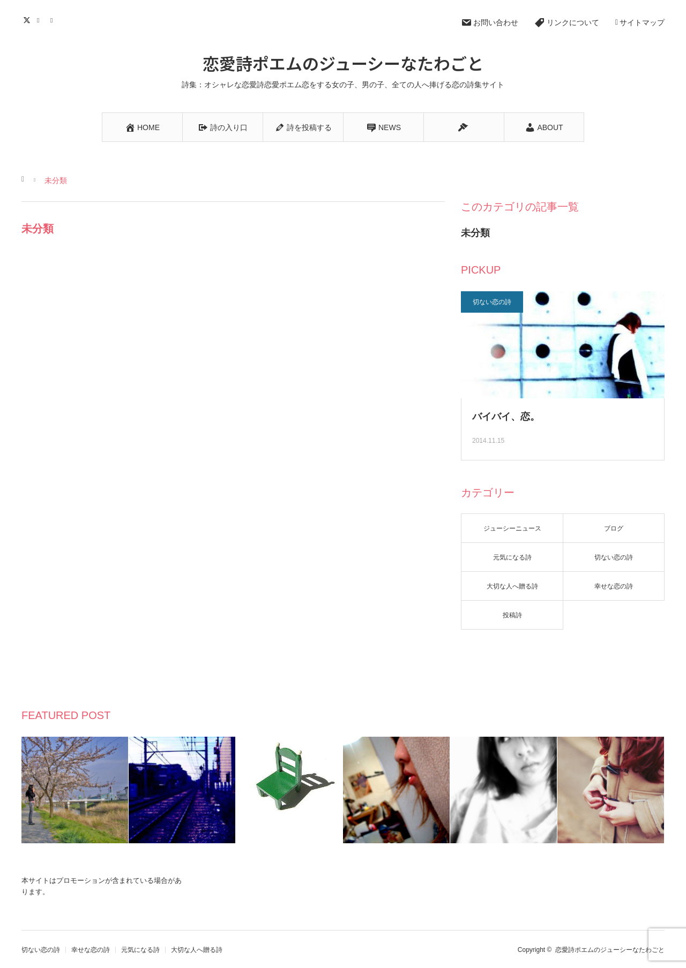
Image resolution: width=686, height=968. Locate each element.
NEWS (383, 127)
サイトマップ (640, 22)
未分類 (475, 233)
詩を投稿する (303, 127)
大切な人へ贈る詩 (512, 586)
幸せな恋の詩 (613, 586)
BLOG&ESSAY (464, 132)
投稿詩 (512, 615)
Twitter (28, 19)
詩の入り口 (223, 127)
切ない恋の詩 (492, 302)
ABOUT (544, 127)
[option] (75, 790)
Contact (41, 19)
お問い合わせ (489, 22)
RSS (55, 19)
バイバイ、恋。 (506, 416)
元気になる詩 (512, 557)
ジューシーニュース (512, 528)
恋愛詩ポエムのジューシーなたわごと (343, 62)
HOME (142, 127)
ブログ (613, 528)
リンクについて (566, 22)
